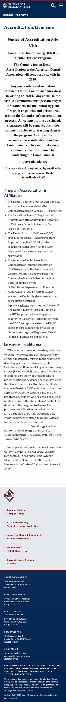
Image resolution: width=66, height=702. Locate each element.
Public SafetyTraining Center (14, 613)
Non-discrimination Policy (22, 526)
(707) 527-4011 (11, 587)
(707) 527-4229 (11, 642)
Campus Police (15, 513)
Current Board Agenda (20, 560)
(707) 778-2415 (11, 604)
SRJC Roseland (12, 632)
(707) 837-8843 (11, 624)
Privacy (11, 563)
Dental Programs (15, 14)
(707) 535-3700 (11, 659)
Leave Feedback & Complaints (25, 535)
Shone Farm (11, 649)
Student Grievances (19, 538)
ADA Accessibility (17, 522)
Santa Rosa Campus (15, 577)
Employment (14, 547)
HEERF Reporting (17, 551)
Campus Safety (16, 510)
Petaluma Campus (14, 594)
